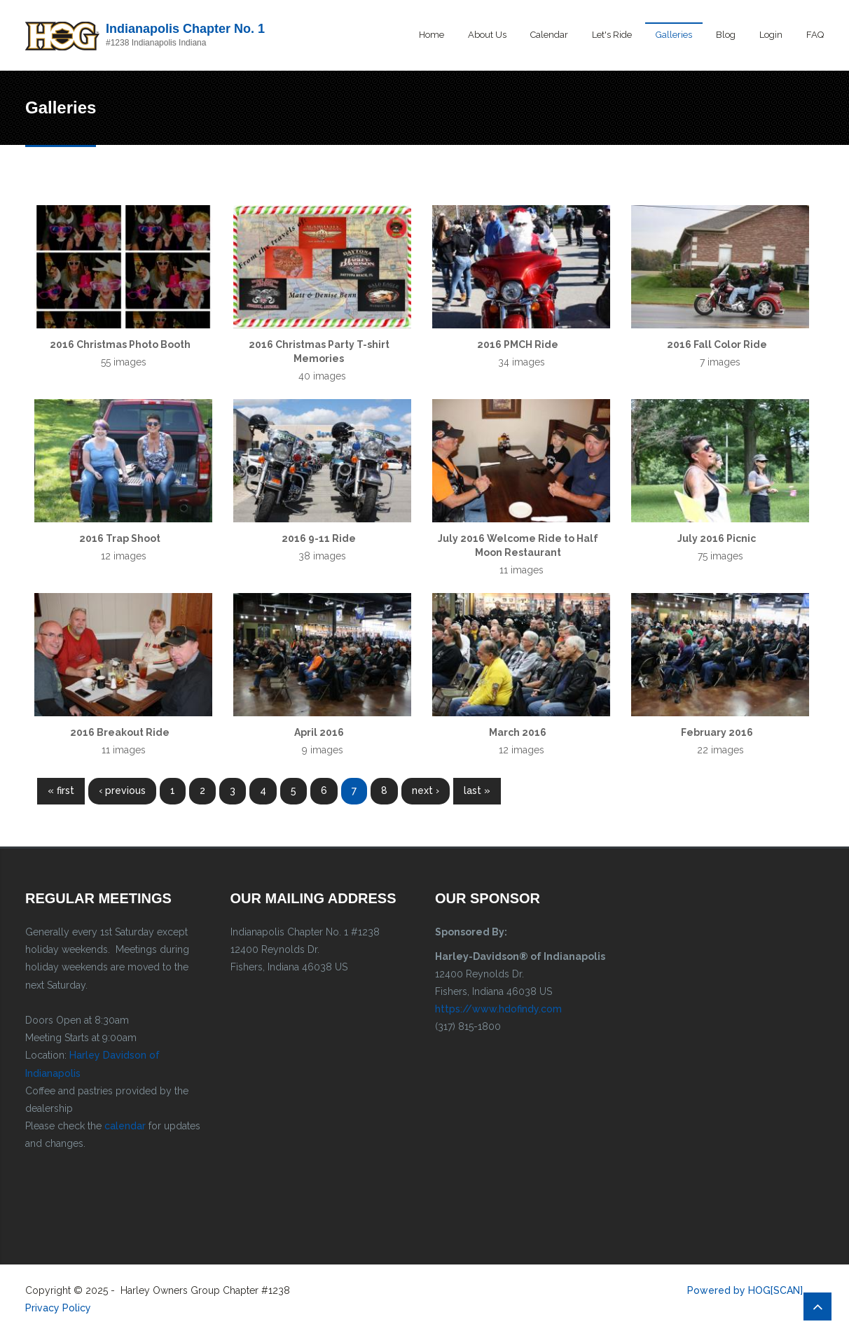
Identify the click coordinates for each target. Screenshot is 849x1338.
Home (431, 34)
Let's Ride (612, 34)
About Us (487, 34)
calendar (125, 1125)
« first (61, 790)
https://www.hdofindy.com (498, 1009)
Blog (726, 34)
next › (425, 790)
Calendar (549, 34)
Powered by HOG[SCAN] (745, 1290)
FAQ (815, 34)
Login (770, 34)
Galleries (674, 34)
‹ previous (122, 790)
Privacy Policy (58, 1307)
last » (477, 790)
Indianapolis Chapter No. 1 (185, 29)
